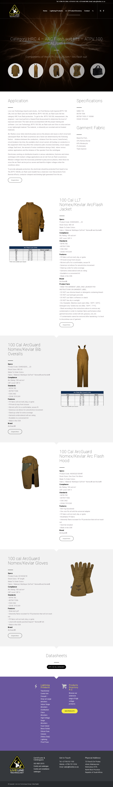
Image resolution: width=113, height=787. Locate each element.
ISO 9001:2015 (39, 764)
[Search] (93, 10)
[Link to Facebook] (103, 10)
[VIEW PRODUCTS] (70, 711)
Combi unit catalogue (41, 766)
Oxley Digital (35, 784)
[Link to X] (100, 10)
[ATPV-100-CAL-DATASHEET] (56, 667)
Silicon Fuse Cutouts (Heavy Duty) (45, 734)
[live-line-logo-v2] (14, 10)
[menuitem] (45, 10)
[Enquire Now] (15, 180)
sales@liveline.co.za (99, 1)
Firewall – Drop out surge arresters (46, 699)
